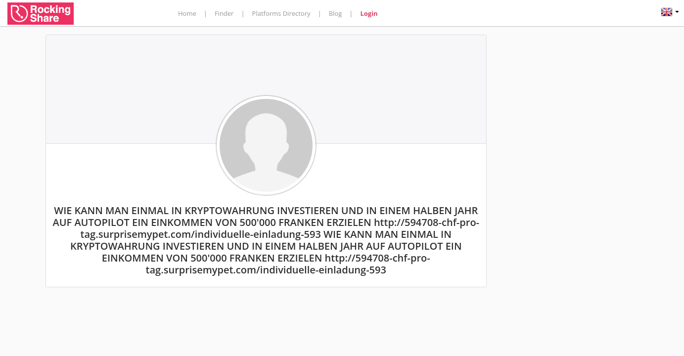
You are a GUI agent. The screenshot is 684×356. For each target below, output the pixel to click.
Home (187, 13)
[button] (670, 13)
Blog (335, 13)
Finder (224, 13)
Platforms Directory (281, 13)
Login (368, 13)
